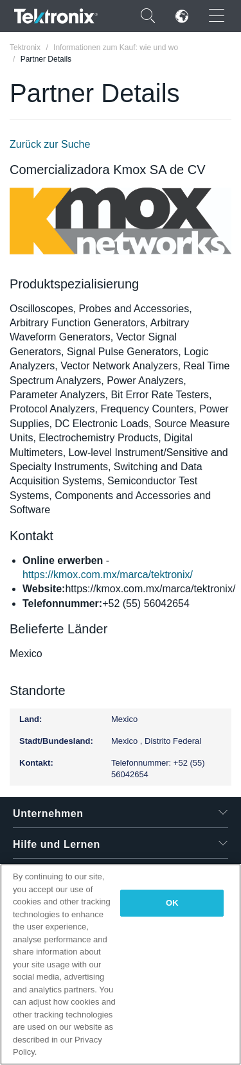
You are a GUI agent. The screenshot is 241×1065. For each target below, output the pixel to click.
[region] (120, 964)
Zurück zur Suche (50, 144)
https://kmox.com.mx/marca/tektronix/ (107, 574)
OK (172, 903)
